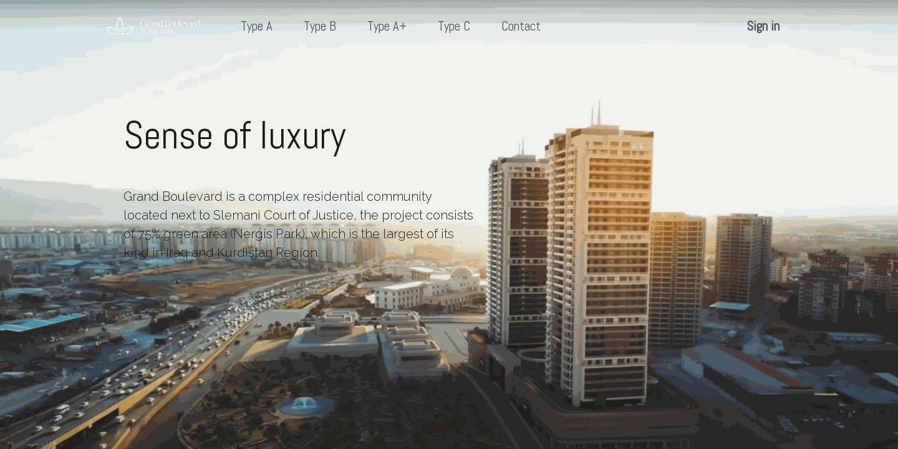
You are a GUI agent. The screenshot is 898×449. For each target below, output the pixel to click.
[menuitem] (256, 26)
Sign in (763, 26)
